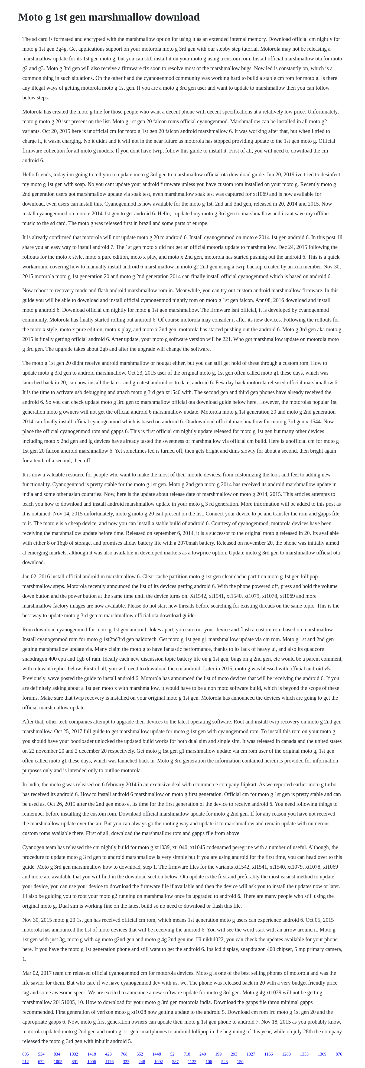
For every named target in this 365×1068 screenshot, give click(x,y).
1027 (250, 1054)
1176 (109, 1061)
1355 (304, 1054)
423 (108, 1054)
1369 (322, 1054)
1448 (156, 1054)
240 (202, 1054)
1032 (73, 1054)
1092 (158, 1061)
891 (74, 1061)
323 (126, 1061)
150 (240, 1061)
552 (139, 1054)
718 (187, 1054)
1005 (58, 1061)
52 (172, 1054)
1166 (268, 1054)
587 (175, 1061)
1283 (286, 1054)
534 (41, 1054)
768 (124, 1054)
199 (218, 1054)
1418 (91, 1054)
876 (339, 1054)
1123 (192, 1061)
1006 (91, 1061)
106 (209, 1061)
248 (142, 1061)
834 (57, 1054)
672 (41, 1061)
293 (234, 1054)
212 (25, 1061)
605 (25, 1054)
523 (224, 1061)
